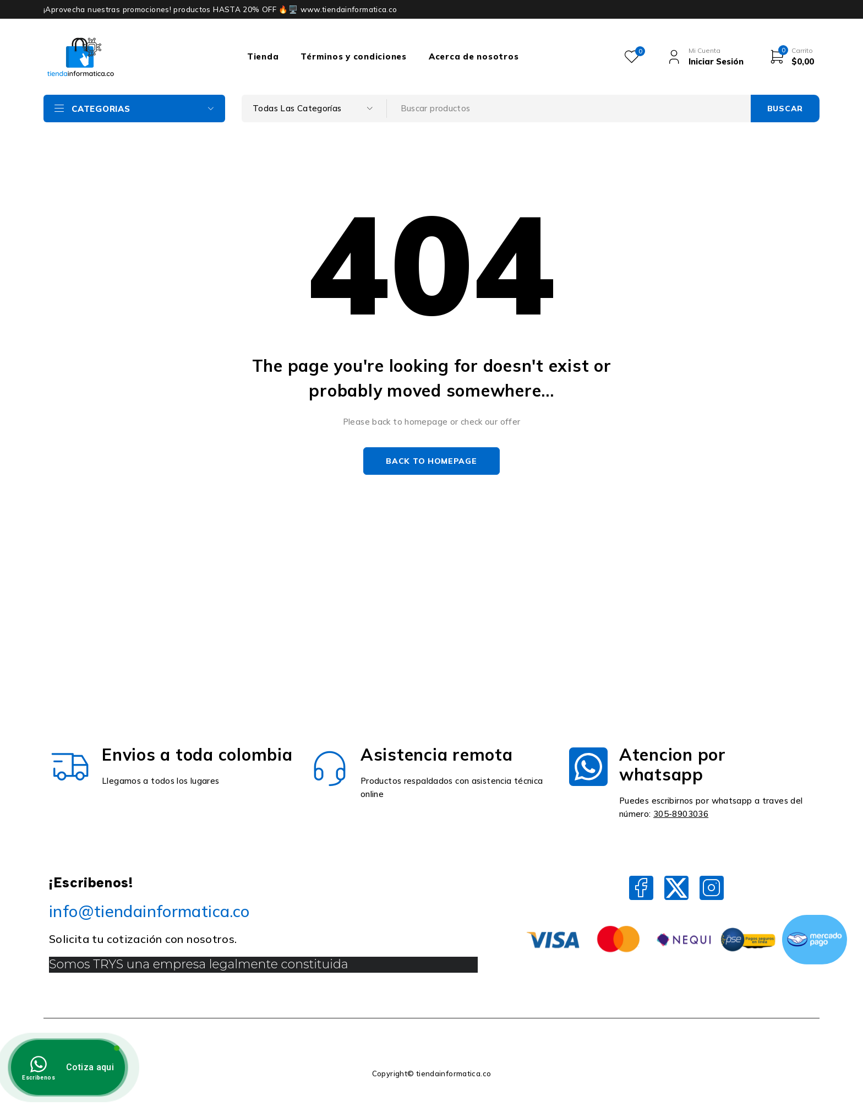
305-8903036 (680, 814)
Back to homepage (431, 461)
